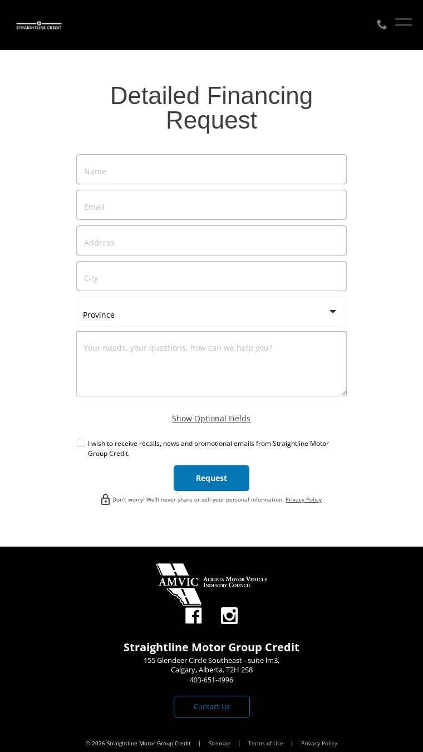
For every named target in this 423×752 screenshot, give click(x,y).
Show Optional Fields (211, 418)
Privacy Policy (304, 499)
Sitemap (220, 743)
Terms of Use (266, 743)
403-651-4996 (211, 680)
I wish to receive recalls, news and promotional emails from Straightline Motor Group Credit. (208, 448)
